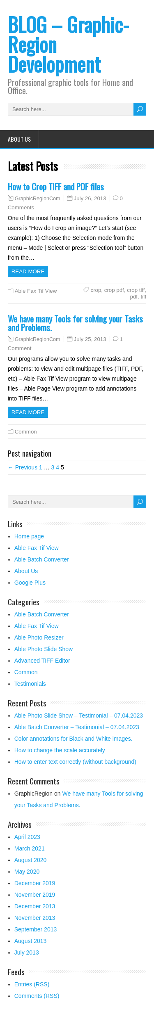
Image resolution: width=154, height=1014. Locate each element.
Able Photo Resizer (39, 637)
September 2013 (35, 929)
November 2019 (34, 894)
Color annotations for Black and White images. (73, 738)
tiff (143, 297)
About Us (19, 139)
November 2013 (34, 917)
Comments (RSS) (37, 996)
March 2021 (29, 848)
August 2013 (30, 941)
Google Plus (30, 582)
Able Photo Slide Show (43, 649)
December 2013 (34, 906)
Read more (28, 271)
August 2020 (30, 860)
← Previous (22, 467)
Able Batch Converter (41, 559)
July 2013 (26, 952)
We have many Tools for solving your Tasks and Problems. (75, 323)
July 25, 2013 (90, 339)
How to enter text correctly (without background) (75, 761)
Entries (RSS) (32, 984)
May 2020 (26, 871)
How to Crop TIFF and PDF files (56, 186)
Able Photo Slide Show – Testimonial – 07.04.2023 (78, 715)
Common (26, 432)
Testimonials (30, 683)
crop (95, 290)
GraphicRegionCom (37, 198)
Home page (29, 536)
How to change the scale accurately (59, 750)
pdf (134, 297)
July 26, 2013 (90, 198)
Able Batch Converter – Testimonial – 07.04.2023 (76, 727)
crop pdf (114, 290)
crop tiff (136, 290)
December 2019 (34, 883)
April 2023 (27, 837)
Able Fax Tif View (36, 291)
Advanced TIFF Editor (42, 660)
